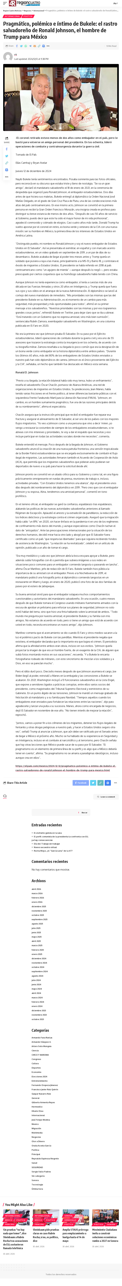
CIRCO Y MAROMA (41, 1057)
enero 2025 (37, 955)
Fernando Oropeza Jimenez (45, 1088)
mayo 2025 (37, 938)
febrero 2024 (38, 1003)
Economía (36, 1075)
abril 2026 (37, 890)
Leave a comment (102, 798)
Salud (35, 1169)
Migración (37, 1133)
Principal (36, 1160)
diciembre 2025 (39, 907)
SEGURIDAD (38, 1174)
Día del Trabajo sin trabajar (47, 845)
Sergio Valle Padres (41, 1178)
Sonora (35, 1187)
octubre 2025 (38, 916)
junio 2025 (37, 933)
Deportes (36, 1070)
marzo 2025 (37, 946)
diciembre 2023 (39, 1011)
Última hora (38, 1196)
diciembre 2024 (39, 959)
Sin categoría (38, 1183)
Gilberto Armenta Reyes (44, 1106)
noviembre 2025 (40, 912)
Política (28, 17)
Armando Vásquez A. (42, 1043)
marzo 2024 (38, 998)
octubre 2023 (38, 1020)
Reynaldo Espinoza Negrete (46, 1165)
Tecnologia (37, 1192)
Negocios (36, 1142)
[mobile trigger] (6, 3)
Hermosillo (37, 1111)
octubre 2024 (38, 968)
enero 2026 (37, 903)
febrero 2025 (38, 951)
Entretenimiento (40, 1084)
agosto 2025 (38, 925)
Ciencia (35, 1052)
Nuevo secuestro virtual (46, 848)
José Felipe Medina (41, 1124)
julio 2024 (37, 981)
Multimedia (38, 1138)
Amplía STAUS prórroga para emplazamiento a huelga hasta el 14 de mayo (74, 1245)
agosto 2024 (38, 977)
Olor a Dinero (38, 1147)
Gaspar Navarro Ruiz (42, 1097)
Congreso (36, 1061)
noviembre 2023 (40, 1016)
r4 (15, 54)
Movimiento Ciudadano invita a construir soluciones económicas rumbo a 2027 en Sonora (105, 1245)
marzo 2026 (38, 894)
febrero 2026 (38, 899)
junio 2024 (37, 985)
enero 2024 (37, 1007)
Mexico (35, 1129)
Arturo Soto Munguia (42, 1048)
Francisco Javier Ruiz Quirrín (46, 1093)
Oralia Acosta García (42, 1151)
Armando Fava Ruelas (43, 1039)
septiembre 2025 (40, 920)
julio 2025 (36, 929)
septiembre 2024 (40, 972)
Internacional (12, 17)
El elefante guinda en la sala (48, 834)
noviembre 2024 (40, 964)
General (36, 1102)
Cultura (35, 1066)
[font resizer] (115, 3)
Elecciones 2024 (40, 1079)
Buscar (84, 814)
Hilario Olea (38, 1115)
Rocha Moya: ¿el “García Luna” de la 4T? (54, 852)
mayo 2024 (37, 990)
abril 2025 (37, 942)
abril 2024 (37, 994)
